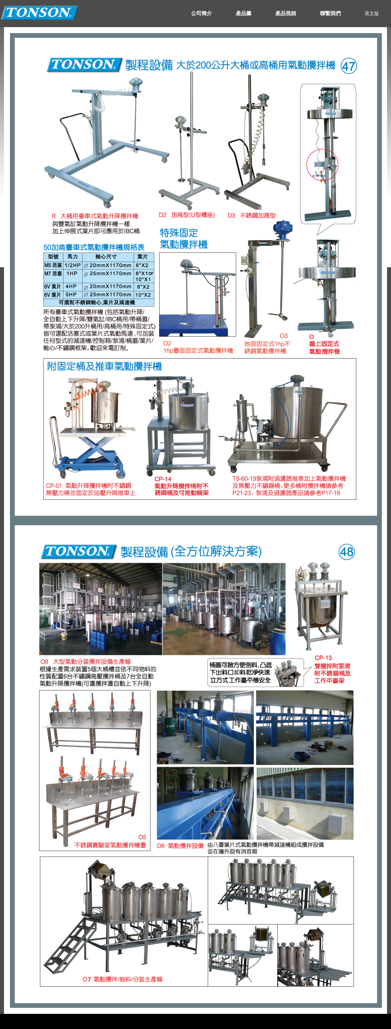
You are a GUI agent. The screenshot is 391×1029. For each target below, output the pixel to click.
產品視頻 (285, 13)
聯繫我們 (330, 13)
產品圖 (243, 13)
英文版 (372, 13)
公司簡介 (201, 13)
